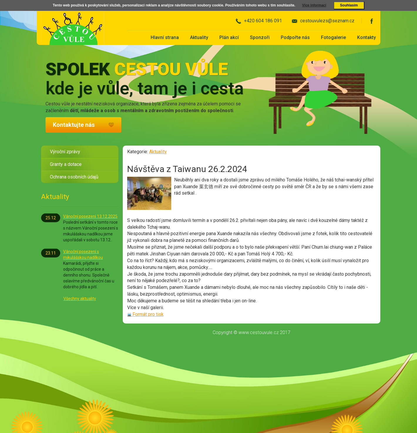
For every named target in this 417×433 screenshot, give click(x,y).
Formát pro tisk (145, 314)
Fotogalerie (333, 37)
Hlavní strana (165, 37)
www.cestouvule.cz (258, 332)
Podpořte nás (295, 37)
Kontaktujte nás (74, 124)
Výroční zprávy (65, 151)
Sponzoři (260, 37)
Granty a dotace (66, 164)
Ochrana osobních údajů (74, 177)
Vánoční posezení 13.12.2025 (90, 216)
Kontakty (366, 37)
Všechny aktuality (79, 298)
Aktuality (199, 37)
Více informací (314, 5)
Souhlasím (349, 5)
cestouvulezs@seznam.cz (327, 20)
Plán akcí (229, 37)
